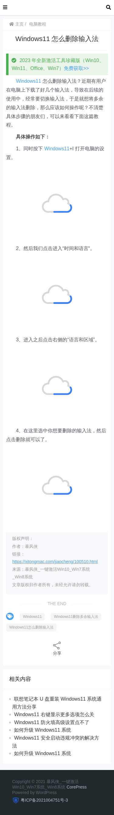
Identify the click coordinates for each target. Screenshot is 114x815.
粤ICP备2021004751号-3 (44, 800)
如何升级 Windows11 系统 (42, 730)
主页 (16, 24)
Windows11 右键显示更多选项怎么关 (54, 714)
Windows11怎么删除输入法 (31, 627)
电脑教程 (37, 24)
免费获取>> (76, 68)
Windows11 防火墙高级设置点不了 (51, 722)
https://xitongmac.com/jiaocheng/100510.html (55, 561)
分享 (57, 648)
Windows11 (28, 81)
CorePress (77, 787)
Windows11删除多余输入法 (76, 617)
